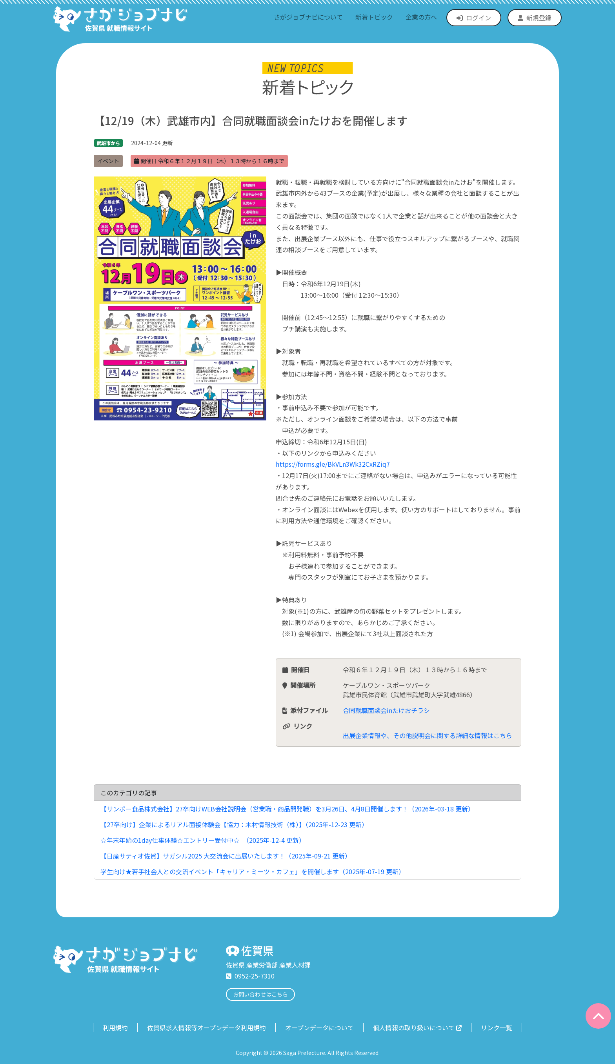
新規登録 (534, 17)
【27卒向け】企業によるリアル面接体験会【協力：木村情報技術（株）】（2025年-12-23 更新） (234, 824)
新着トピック (374, 17)
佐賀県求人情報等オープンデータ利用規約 (206, 1027)
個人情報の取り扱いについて (417, 1027)
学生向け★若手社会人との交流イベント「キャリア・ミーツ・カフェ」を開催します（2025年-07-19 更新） (252, 871)
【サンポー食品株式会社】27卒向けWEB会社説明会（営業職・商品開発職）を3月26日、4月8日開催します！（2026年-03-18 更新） (287, 808)
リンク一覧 (496, 1027)
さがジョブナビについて (308, 17)
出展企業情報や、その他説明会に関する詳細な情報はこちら (427, 735)
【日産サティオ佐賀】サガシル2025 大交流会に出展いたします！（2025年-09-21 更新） (225, 855)
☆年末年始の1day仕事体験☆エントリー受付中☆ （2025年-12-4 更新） (202, 840)
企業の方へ (421, 17)
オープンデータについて (319, 1027)
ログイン (474, 17)
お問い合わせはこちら (260, 994)
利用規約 (115, 1027)
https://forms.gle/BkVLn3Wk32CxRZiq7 (333, 464)
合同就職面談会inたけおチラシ (386, 710)
